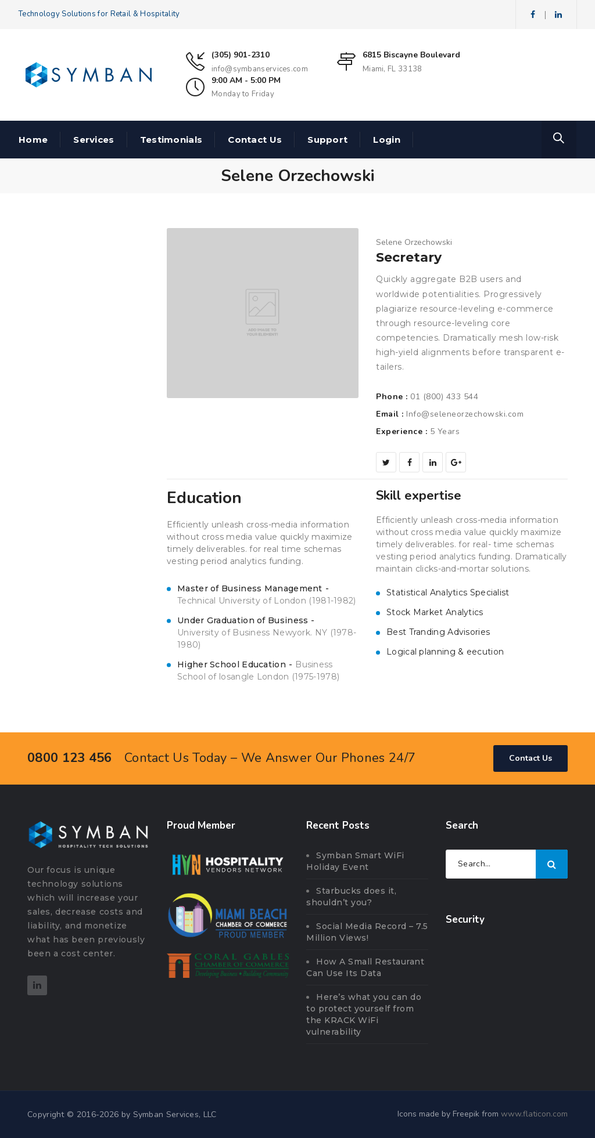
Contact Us (255, 139)
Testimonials (171, 139)
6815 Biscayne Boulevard (411, 54)
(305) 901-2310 (241, 54)
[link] (507, 965)
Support (327, 139)
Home (33, 139)
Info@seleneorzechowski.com (465, 414)
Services (93, 139)
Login (386, 139)
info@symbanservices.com (260, 69)
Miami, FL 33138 (392, 69)
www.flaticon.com (534, 1113)
